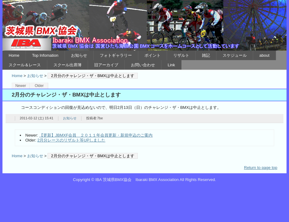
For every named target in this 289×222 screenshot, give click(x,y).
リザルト (181, 55)
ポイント (152, 55)
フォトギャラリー (116, 55)
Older (39, 86)
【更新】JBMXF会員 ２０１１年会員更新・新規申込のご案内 (96, 135)
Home (14, 55)
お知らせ (79, 55)
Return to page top (260, 167)
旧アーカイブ (106, 65)
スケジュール (235, 55)
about (264, 55)
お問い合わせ (143, 65)
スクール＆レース (25, 65)
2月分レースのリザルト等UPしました (71, 140)
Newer (20, 86)
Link (171, 65)
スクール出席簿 (67, 65)
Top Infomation (45, 55)
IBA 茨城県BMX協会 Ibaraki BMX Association (144, 25)
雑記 (206, 55)
